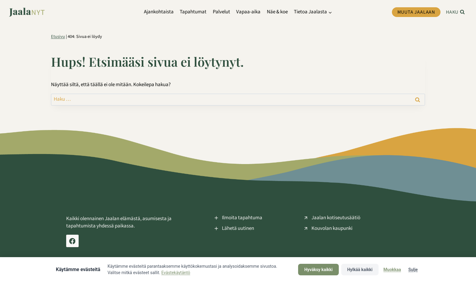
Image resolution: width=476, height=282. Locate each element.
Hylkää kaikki (359, 269)
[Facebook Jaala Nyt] (72, 241)
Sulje (413, 269)
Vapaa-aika (248, 11)
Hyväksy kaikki (318, 269)
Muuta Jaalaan (416, 12)
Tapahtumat (193, 11)
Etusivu (58, 36)
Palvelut (221, 11)
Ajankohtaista (159, 11)
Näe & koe (277, 11)
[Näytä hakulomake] (455, 12)
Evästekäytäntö (176, 272)
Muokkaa (392, 269)
